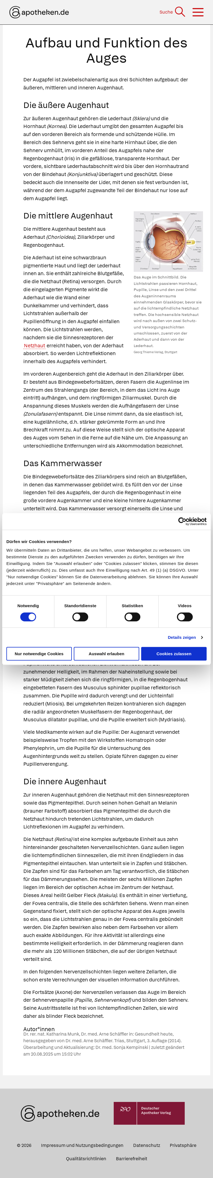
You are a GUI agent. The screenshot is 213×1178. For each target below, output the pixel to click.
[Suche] (173, 12)
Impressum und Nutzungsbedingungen (82, 1145)
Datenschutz (146, 1145)
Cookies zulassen (173, 653)
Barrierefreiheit (131, 1159)
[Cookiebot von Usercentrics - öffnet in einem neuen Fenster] (182, 521)
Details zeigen (182, 637)
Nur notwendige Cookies (39, 653)
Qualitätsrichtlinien (86, 1159)
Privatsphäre (183, 1145)
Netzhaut (34, 345)
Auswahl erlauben (106, 653)
